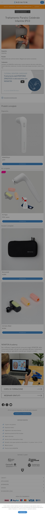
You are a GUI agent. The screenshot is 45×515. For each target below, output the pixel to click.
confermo (23, 512)
